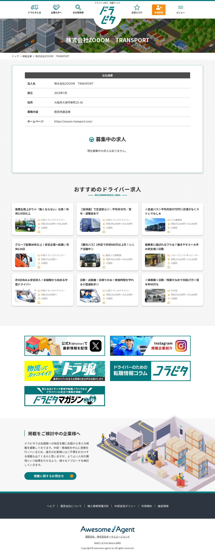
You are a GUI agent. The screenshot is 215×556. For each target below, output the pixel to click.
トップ (15, 56)
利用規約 (146, 506)
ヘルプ (51, 506)
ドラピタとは (34, 9)
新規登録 (158, 9)
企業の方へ (56, 9)
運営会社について (71, 506)
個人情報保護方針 (98, 506)
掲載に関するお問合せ (53, 476)
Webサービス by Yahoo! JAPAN (107, 542)
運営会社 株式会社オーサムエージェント (107, 536)
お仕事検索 (78, 9)
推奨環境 (163, 506)
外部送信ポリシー (125, 506)
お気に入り (137, 9)
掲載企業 (27, 56)
